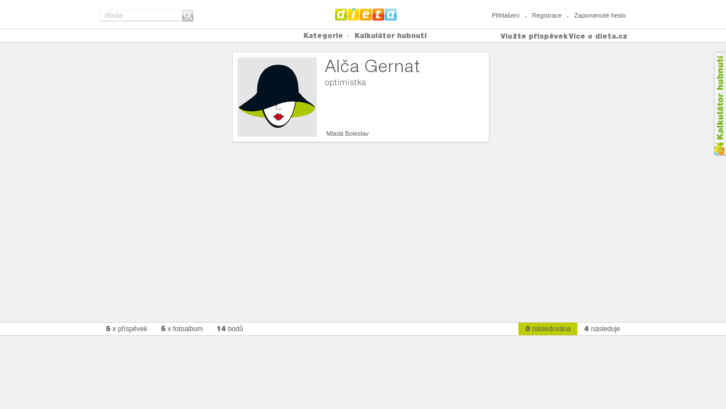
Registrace (547, 15)
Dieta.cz (366, 14)
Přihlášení (506, 15)
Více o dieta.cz (598, 36)
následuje (602, 328)
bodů (230, 328)
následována (548, 328)
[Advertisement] (363, 227)
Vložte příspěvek (534, 36)
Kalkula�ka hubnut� (719, 104)
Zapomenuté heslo (600, 15)
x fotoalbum (182, 328)
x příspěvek (126, 328)
